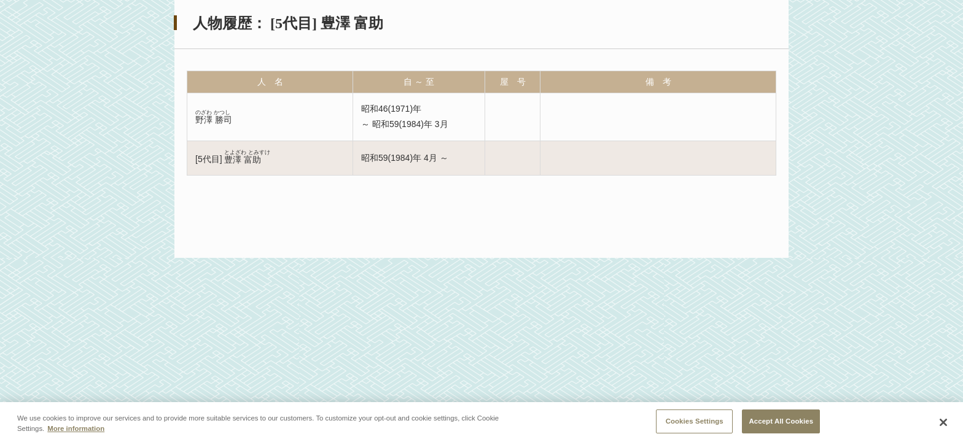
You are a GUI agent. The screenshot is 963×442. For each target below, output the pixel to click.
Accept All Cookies (781, 423)
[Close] (943, 424)
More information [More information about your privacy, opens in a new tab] (75, 430)
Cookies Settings (694, 423)
